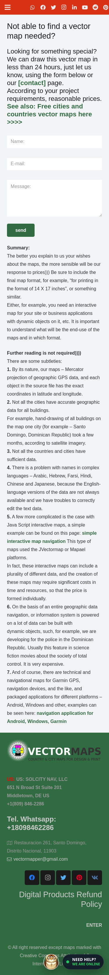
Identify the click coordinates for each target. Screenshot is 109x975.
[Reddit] (95, 7)
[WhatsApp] (32, 7)
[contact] (32, 83)
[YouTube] (85, 7)
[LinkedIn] (74, 7)
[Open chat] (73, 962)
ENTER (94, 925)
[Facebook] (43, 7)
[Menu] (7, 7)
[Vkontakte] (94, 877)
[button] (83, 961)
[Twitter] (53, 7)
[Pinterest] (79, 877)
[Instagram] (64, 7)
